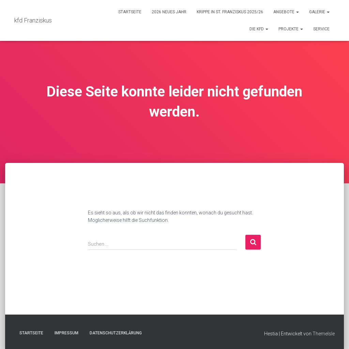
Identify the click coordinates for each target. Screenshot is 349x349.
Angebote (286, 12)
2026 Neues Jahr (169, 12)
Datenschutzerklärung (116, 333)
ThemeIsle (324, 333)
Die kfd (258, 29)
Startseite (129, 12)
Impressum (66, 333)
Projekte (290, 29)
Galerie (319, 12)
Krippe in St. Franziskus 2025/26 (230, 12)
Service (321, 29)
